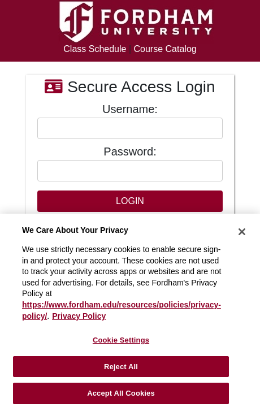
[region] (130, 310)
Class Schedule (94, 49)
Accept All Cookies (121, 393)
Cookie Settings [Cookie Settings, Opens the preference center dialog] (121, 340)
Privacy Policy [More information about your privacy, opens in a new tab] (79, 316)
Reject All (121, 366)
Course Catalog (165, 49)
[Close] (241, 231)
